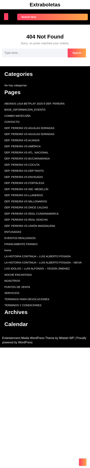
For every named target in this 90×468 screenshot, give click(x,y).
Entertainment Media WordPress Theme (28, 338)
